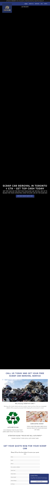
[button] (46, 3)
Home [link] (26, 3)
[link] (7, 3)
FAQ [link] (42, 3)
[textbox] (25, 457)
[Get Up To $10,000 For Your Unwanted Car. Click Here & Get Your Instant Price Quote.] (25, 1)
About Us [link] (31, 3)
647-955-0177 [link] (25, 6)
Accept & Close (39, 481)
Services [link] (37, 3)
